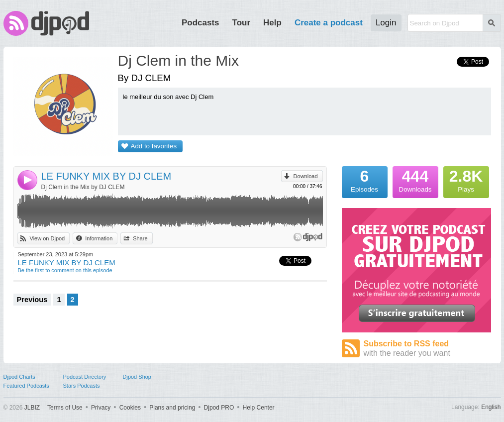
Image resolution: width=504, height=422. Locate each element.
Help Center (259, 407)
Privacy (100, 407)
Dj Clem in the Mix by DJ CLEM (83, 187)
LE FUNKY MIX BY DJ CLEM (106, 176)
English (491, 407)
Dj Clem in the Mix (178, 60)
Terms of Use (65, 407)
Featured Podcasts (26, 386)
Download (306, 176)
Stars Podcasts (81, 386)
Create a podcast (329, 22)
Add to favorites (154, 146)
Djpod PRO (219, 407)
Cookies (130, 407)
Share (140, 238)
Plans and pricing (172, 407)
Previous (32, 300)
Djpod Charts (19, 377)
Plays (466, 179)
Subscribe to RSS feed (427, 348)
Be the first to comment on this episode (65, 270)
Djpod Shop (137, 377)
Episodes (365, 179)
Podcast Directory (84, 377)
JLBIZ (32, 407)
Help (272, 22)
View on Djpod (47, 238)
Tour (241, 22)
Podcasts (200, 22)
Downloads (415, 179)
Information (98, 238)
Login (386, 22)
